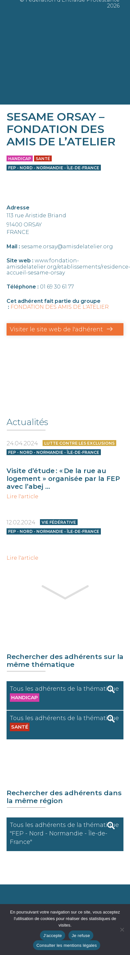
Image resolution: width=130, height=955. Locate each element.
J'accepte (52, 935)
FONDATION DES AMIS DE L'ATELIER (59, 307)
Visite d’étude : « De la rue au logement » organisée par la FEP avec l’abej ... (63, 478)
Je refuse (81, 935)
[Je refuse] (122, 929)
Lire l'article (22, 497)
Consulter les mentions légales (66, 945)
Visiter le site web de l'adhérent (56, 329)
